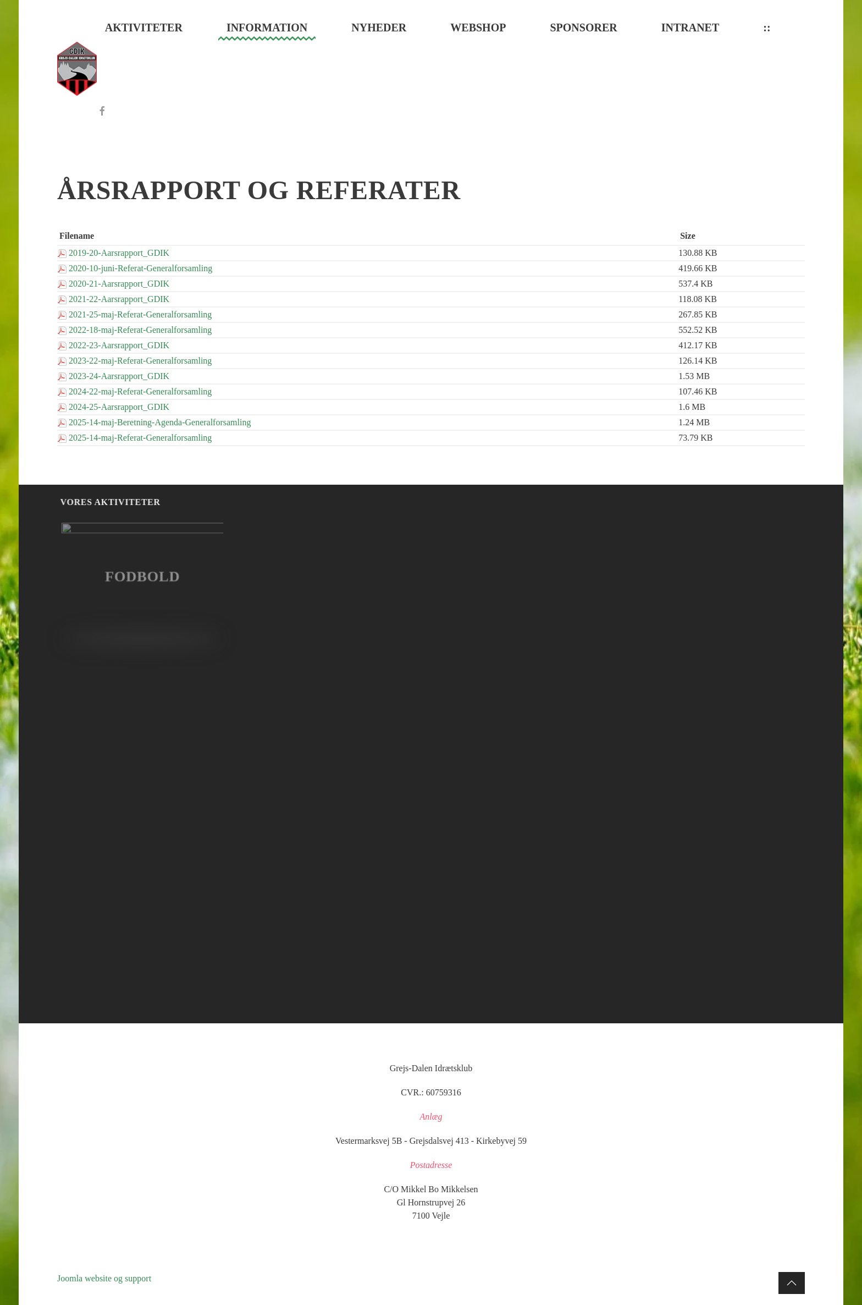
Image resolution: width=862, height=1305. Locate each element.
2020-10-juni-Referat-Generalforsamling (140, 268)
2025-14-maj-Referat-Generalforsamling (140, 437)
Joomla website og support (104, 1278)
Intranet (690, 27)
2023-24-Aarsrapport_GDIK (119, 376)
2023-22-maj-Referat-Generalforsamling (140, 360)
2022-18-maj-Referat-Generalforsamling (140, 330)
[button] (791, 1283)
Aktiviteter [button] (144, 27)
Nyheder (378, 27)
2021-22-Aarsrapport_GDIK (119, 299)
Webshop (478, 27)
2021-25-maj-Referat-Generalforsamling (140, 314)
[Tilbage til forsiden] (77, 68)
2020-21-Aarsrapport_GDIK (119, 283)
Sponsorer (583, 27)
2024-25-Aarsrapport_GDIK (119, 407)
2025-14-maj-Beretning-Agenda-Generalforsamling (160, 422)
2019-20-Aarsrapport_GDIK (119, 252)
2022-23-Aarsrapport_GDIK (119, 345)
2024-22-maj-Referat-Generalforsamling (140, 391)
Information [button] (266, 27)
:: (766, 27)
